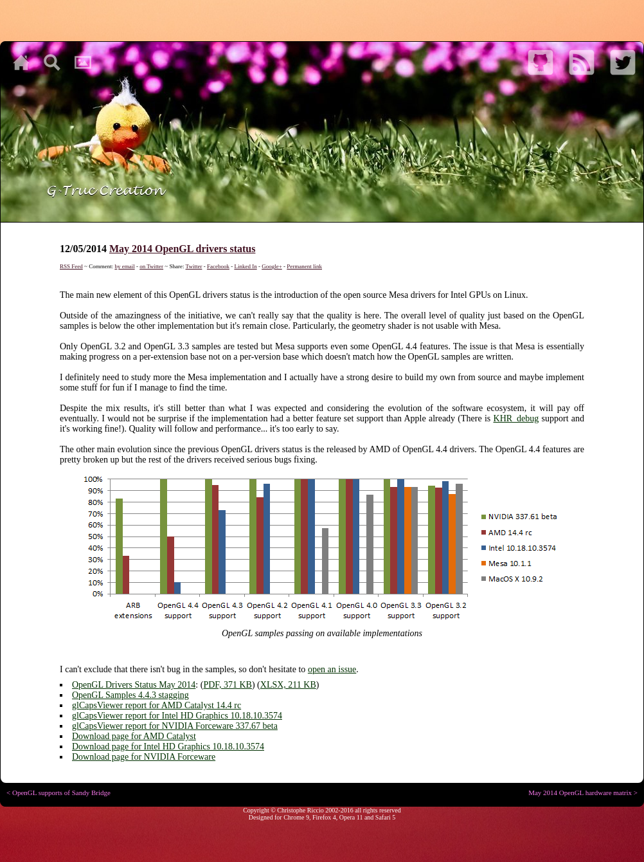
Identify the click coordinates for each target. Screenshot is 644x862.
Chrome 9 (296, 817)
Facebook (218, 266)
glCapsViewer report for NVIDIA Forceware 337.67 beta (175, 726)
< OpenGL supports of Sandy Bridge (58, 792)
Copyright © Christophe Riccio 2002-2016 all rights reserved (322, 810)
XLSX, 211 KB (288, 685)
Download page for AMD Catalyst (134, 736)
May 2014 (177, 685)
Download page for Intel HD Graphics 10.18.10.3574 (168, 746)
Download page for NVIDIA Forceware (143, 757)
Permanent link (304, 266)
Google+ (272, 266)
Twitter (194, 266)
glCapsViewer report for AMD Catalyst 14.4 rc (156, 705)
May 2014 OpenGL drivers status (182, 248)
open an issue (332, 669)
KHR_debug (516, 418)
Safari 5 (385, 817)
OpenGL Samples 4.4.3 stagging (130, 695)
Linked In (245, 266)
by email (124, 266)
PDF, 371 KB (227, 685)
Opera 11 (351, 817)
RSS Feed (71, 266)
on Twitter (151, 266)
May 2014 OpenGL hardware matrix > (583, 792)
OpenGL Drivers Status (115, 685)
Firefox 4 (324, 817)
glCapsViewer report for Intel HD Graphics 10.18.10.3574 (177, 715)
